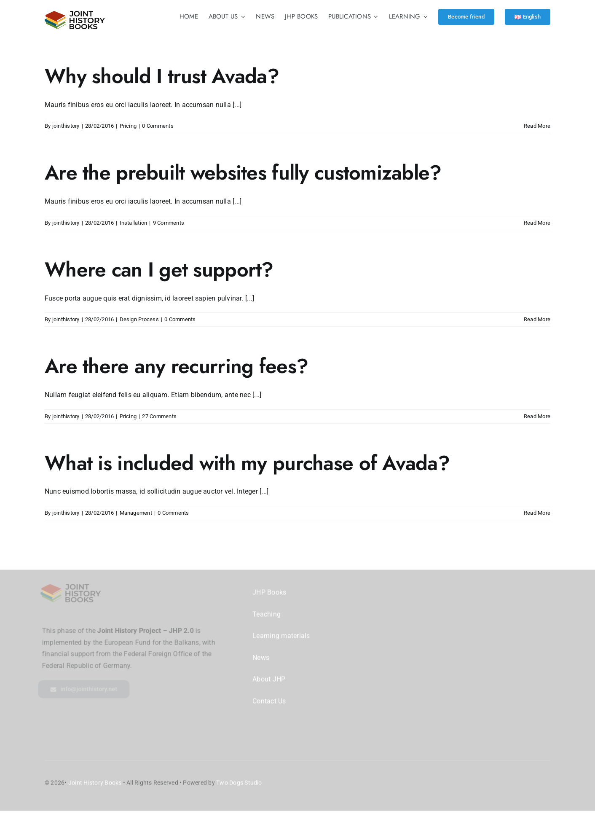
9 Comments (168, 223)
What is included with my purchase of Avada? (247, 463)
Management (136, 513)
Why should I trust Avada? (162, 76)
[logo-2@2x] (75, 14)
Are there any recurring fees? (176, 366)
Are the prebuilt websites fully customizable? (243, 172)
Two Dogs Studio (239, 777)
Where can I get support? (159, 269)
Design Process (139, 319)
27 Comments (159, 416)
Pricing (128, 126)
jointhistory (66, 126)
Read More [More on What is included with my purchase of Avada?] (537, 513)
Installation (133, 223)
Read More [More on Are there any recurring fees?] (537, 416)
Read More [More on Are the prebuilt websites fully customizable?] (537, 223)
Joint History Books (95, 777)
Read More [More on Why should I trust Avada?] (537, 126)
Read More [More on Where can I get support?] (537, 319)
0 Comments (157, 126)
